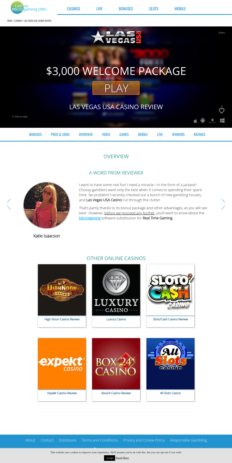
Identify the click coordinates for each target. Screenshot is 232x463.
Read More (122, 457)
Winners (178, 134)
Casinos (18, 20)
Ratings (199, 134)
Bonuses (35, 134)
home (9, 20)
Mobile (143, 134)
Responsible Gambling (188, 440)
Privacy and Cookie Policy (144, 440)
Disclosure (67, 440)
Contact (47, 440)
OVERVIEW (86, 134)
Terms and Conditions (100, 440)
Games (124, 134)
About (30, 440)
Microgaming (89, 218)
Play (116, 88)
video (106, 134)
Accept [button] (109, 458)
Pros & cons (60, 134)
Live (160, 134)
